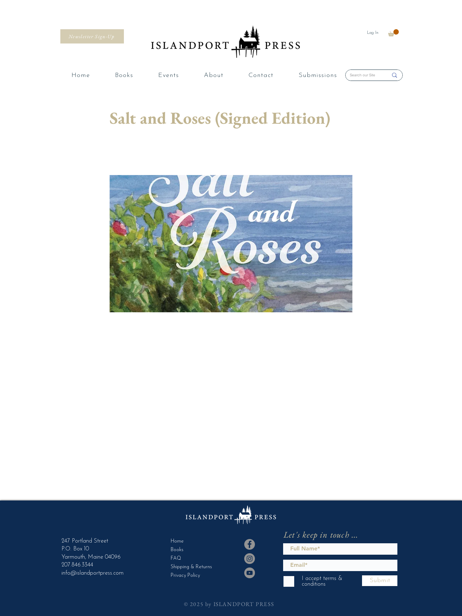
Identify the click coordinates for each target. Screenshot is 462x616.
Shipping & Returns (188, 567)
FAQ (176, 558)
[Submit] (379, 580)
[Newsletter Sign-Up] (92, 36)
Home (177, 541)
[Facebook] (249, 544)
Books (177, 550)
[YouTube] (249, 573)
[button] (393, 32)
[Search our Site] (363, 75)
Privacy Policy (185, 575)
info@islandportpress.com (92, 573)
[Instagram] (249, 558)
